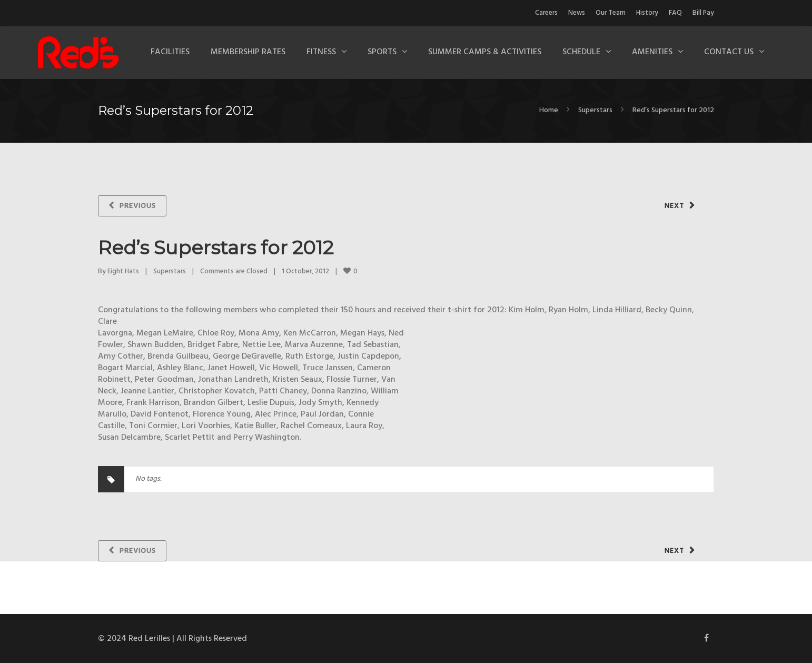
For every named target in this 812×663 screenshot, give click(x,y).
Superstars (595, 110)
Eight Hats (123, 271)
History (647, 12)
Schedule (581, 52)
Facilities (170, 52)
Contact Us (729, 52)
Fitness (321, 52)
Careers (546, 12)
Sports (382, 52)
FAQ (675, 12)
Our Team (611, 12)
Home (548, 110)
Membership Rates (248, 52)
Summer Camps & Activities (484, 52)
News (576, 12)
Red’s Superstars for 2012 (215, 247)
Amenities (652, 52)
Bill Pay (703, 12)
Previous (138, 206)
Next (674, 206)
